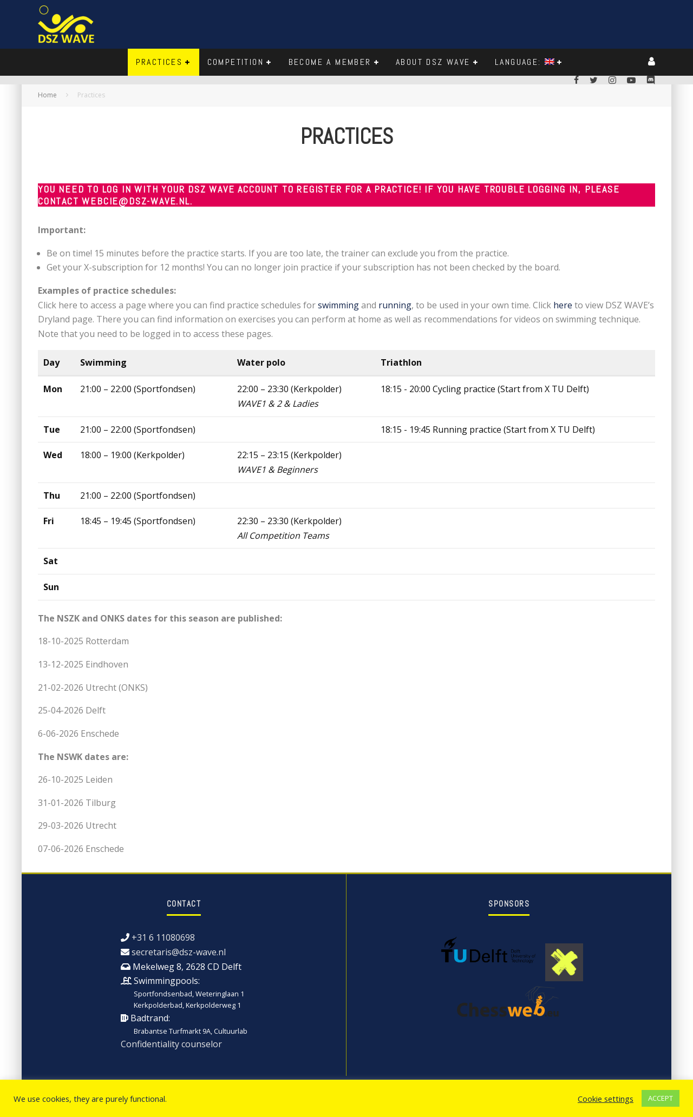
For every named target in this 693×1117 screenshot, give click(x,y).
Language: (524, 62)
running (394, 305)
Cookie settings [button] (605, 1098)
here (562, 305)
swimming (338, 305)
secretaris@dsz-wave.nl (179, 952)
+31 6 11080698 (163, 937)
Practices (159, 62)
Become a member (330, 62)
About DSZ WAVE (433, 62)
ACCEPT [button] (660, 1098)
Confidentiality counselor (171, 1044)
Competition (235, 62)
